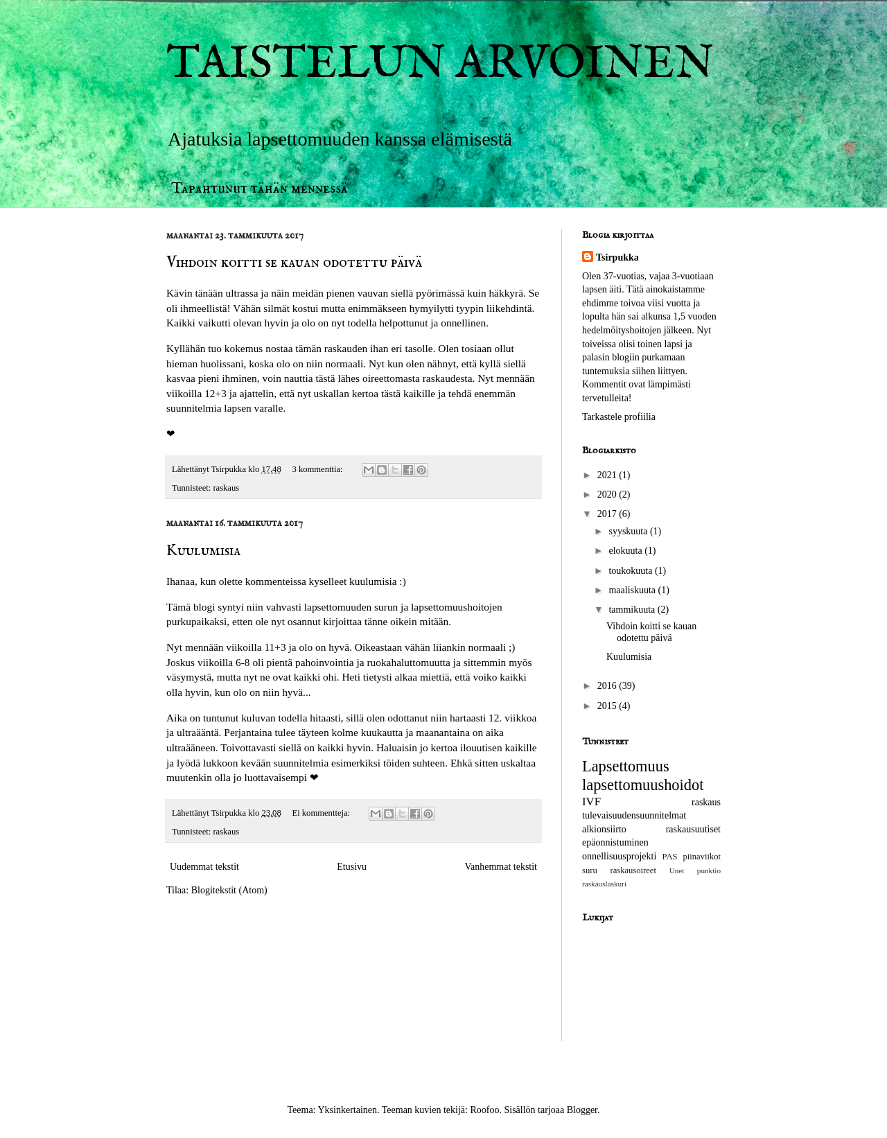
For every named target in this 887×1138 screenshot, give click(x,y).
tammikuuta (632, 609)
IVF (591, 801)
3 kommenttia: (318, 469)
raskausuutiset (693, 829)
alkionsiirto (604, 829)
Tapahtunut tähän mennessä (259, 188)
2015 (608, 706)
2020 (608, 494)
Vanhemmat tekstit (500, 866)
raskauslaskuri (604, 883)
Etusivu (352, 866)
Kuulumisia (203, 551)
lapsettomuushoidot (642, 785)
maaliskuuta (633, 590)
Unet (677, 870)
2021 (608, 475)
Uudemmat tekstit (204, 866)
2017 (608, 514)
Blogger (582, 1110)
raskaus (226, 488)
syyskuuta (629, 531)
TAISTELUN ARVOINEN (440, 65)
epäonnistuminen (615, 842)
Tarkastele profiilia (619, 417)
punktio (709, 870)
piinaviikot (702, 856)
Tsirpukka (617, 257)
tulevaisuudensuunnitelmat (634, 815)
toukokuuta (631, 571)
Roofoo (484, 1110)
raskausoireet (633, 870)
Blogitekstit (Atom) (229, 890)
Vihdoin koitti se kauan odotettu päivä (294, 262)
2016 (608, 686)
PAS (670, 856)
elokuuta (626, 550)
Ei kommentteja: (322, 813)
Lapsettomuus (625, 766)
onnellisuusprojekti (619, 856)
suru (589, 870)
